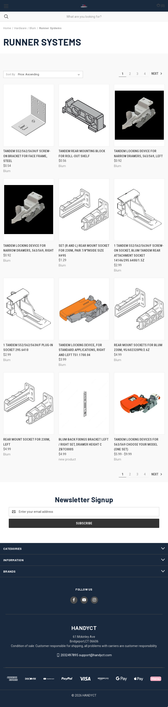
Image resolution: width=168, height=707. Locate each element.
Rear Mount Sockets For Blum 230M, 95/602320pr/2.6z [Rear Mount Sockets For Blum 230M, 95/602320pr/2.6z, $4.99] (138, 347)
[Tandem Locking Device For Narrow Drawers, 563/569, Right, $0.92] (28, 209)
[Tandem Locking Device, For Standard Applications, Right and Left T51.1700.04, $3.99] (84, 309)
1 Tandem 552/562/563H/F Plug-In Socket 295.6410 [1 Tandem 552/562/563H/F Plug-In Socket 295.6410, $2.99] (28, 347)
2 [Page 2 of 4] (130, 74)
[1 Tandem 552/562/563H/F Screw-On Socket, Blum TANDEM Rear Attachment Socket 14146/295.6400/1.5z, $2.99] (139, 209)
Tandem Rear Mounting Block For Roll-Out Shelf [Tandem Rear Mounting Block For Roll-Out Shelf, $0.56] (82, 153)
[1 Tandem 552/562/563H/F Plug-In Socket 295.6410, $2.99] (28, 309)
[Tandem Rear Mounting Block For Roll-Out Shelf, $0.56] (84, 115)
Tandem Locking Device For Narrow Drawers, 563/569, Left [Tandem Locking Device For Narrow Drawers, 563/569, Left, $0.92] (138, 153)
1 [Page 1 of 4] (122, 74)
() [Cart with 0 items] (161, 5)
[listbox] (49, 74)
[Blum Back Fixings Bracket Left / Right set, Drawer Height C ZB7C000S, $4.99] (84, 403)
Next (156, 73)
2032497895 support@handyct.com (86, 655)
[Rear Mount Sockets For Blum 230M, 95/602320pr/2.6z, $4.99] (139, 309)
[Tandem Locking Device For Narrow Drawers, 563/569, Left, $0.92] (139, 115)
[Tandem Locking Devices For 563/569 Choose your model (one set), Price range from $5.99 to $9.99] (139, 403)
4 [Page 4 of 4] (145, 74)
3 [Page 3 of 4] (137, 74)
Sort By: (11, 74)
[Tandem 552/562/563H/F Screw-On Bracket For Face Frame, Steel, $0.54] (28, 115)
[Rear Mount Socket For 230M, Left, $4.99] (28, 403)
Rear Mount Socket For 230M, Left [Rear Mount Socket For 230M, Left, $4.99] (26, 441)
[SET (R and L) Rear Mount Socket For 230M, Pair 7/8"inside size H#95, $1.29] (84, 209)
